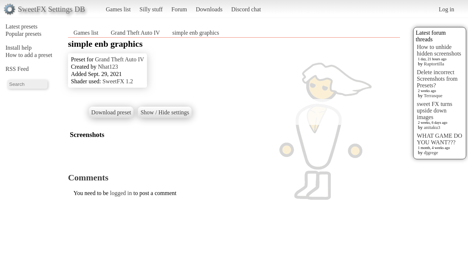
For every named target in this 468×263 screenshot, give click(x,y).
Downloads (209, 9)
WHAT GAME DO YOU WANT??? (439, 139)
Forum (179, 9)
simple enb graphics (195, 33)
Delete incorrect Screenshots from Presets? (437, 78)
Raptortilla (434, 63)
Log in (446, 9)
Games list (118, 9)
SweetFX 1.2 (117, 81)
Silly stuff (151, 9)
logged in (121, 193)
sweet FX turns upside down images (434, 110)
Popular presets (23, 34)
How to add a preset (28, 55)
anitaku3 (432, 127)
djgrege (431, 152)
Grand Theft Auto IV (135, 33)
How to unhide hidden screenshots (439, 50)
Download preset (111, 112)
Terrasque (433, 95)
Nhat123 (108, 67)
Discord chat (246, 9)
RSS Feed (17, 69)
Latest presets (21, 26)
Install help (18, 48)
